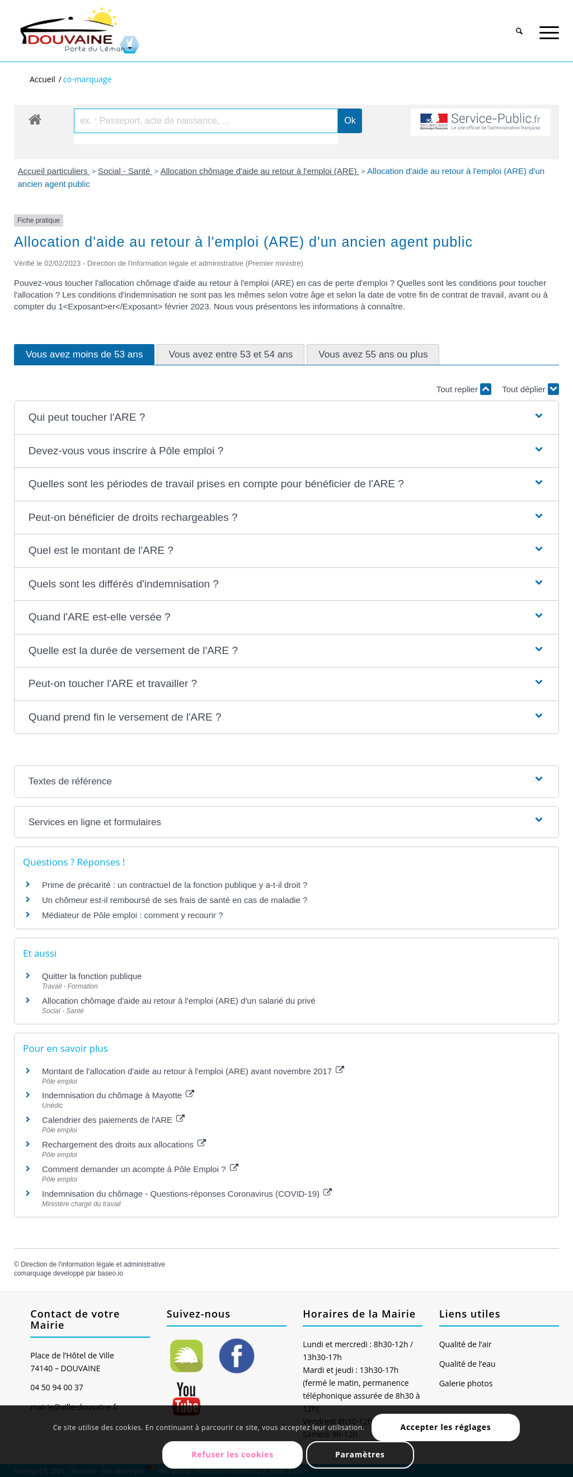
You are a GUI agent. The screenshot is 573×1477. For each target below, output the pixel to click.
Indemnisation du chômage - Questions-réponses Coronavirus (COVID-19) (187, 1193)
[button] (286, 417)
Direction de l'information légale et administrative (93, 1264)
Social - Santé (125, 171)
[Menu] (549, 27)
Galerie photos (466, 1383)
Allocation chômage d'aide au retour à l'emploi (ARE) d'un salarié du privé (179, 1000)
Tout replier (463, 389)
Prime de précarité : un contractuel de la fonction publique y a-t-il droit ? (174, 885)
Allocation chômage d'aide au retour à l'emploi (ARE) (260, 171)
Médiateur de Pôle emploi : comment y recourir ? (132, 915)
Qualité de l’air (465, 1344)
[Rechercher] (519, 27)
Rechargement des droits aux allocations (124, 1144)
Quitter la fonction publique (92, 976)
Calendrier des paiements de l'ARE (113, 1120)
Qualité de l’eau (467, 1363)
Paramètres (360, 1454)
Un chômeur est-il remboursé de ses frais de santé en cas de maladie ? (174, 900)
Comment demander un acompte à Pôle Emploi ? (140, 1169)
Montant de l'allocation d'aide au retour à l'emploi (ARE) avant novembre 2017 (193, 1071)
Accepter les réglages (446, 1427)
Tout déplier (530, 389)
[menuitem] (519, 23)
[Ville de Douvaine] (79, 31)
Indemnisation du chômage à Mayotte (118, 1095)
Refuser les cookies (232, 1454)
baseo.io (110, 1273)
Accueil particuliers (54, 171)
